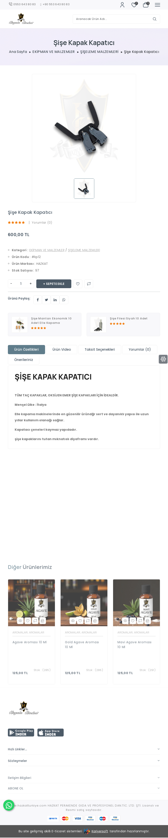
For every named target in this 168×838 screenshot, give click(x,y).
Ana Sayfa (18, 52)
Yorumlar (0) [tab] (140, 349)
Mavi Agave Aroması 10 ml (134, 660)
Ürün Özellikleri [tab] (26, 349)
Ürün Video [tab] (61, 349)
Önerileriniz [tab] (23, 360)
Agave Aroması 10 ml (29, 658)
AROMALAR (20, 648)
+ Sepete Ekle (53, 284)
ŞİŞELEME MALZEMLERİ (99, 52)
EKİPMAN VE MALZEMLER (53, 52)
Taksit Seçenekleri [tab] (100, 349)
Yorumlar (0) (42, 223)
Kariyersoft (100, 831)
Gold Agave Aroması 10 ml (82, 660)
